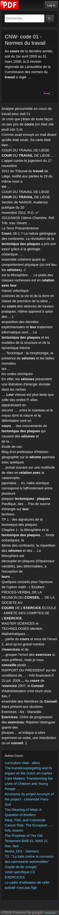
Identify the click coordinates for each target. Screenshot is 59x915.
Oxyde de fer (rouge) (21, 867)
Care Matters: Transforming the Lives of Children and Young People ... (29, 783)
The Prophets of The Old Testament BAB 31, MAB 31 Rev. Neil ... (26, 841)
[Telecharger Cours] (9, 8)
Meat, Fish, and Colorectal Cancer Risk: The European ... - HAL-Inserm (29, 825)
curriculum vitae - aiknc (22, 763)
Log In (51, 5)
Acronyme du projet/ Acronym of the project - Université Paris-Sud (29, 799)
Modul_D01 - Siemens (22, 851)
